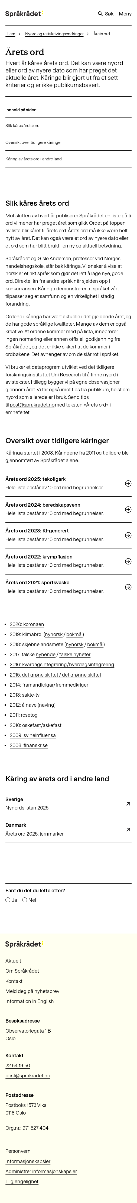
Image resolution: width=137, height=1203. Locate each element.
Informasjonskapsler (27, 1161)
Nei (32, 900)
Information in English (29, 1001)
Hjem (10, 33)
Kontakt (13, 981)
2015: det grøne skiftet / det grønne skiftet (55, 675)
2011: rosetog (24, 715)
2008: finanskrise (29, 745)
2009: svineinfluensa (33, 735)
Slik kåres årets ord (22, 125)
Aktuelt (13, 961)
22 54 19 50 (17, 1065)
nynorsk (54, 634)
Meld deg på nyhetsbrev (32, 991)
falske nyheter (74, 654)
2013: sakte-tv (25, 695)
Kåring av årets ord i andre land (33, 158)
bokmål (74, 634)
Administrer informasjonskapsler (41, 1171)
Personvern (18, 1151)
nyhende (46, 654)
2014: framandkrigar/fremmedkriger (49, 685)
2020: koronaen (27, 624)
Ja (14, 900)
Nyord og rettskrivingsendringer (54, 33)
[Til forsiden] (24, 14)
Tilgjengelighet (21, 1181)
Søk (105, 14)
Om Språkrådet (22, 971)
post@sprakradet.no (32, 405)
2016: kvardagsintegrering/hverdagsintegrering (62, 664)
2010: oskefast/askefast (35, 725)
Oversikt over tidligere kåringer (33, 142)
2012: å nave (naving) (33, 705)
